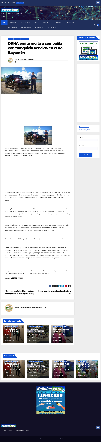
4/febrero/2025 (61, 369)
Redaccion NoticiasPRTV (26, 59)
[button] (94, 25)
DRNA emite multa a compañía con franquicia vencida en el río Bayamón (35, 48)
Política (47, 23)
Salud (36, 23)
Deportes (39, 27)
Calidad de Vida (10, 27)
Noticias (13, 23)
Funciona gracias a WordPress (41, 439)
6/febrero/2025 (12, 369)
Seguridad (25, 23)
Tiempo (58, 23)
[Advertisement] (38, 109)
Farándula (69, 23)
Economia (52, 27)
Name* (88, 138)
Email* (88, 147)
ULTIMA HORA (25, 38)
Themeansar (65, 439)
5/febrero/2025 (36, 369)
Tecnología (26, 27)
